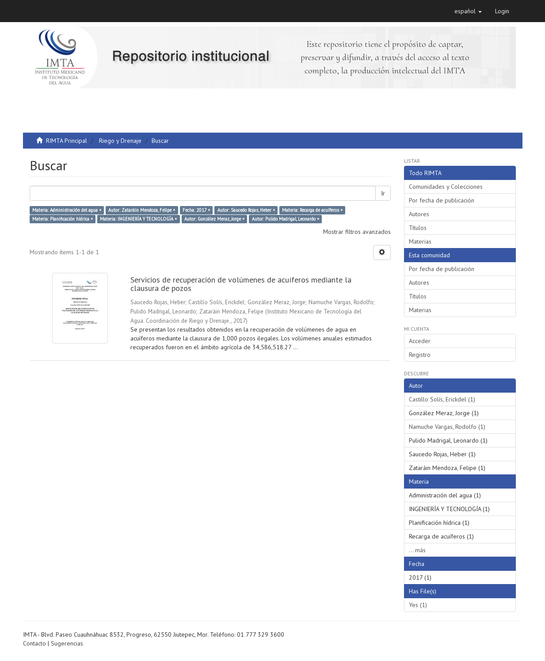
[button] (468, 11)
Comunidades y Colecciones (446, 187)
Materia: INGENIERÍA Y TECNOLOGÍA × (138, 219)
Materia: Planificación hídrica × (62, 219)
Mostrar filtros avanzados (357, 232)
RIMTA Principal (66, 141)
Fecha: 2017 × (196, 210)
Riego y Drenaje (120, 141)
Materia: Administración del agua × (66, 210)
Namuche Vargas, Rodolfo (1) (447, 427)
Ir (383, 193)
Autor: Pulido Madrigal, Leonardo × (285, 219)
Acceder (420, 341)
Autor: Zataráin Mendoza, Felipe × (141, 210)
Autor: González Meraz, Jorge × (214, 219)
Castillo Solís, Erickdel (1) (442, 399)
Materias (420, 241)
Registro (420, 355)
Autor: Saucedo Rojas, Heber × (246, 210)
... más (417, 550)
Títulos (418, 228)
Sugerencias (67, 643)
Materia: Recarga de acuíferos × (312, 210)
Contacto (34, 643)
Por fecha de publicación (441, 200)
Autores (419, 214)
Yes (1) (418, 605)
